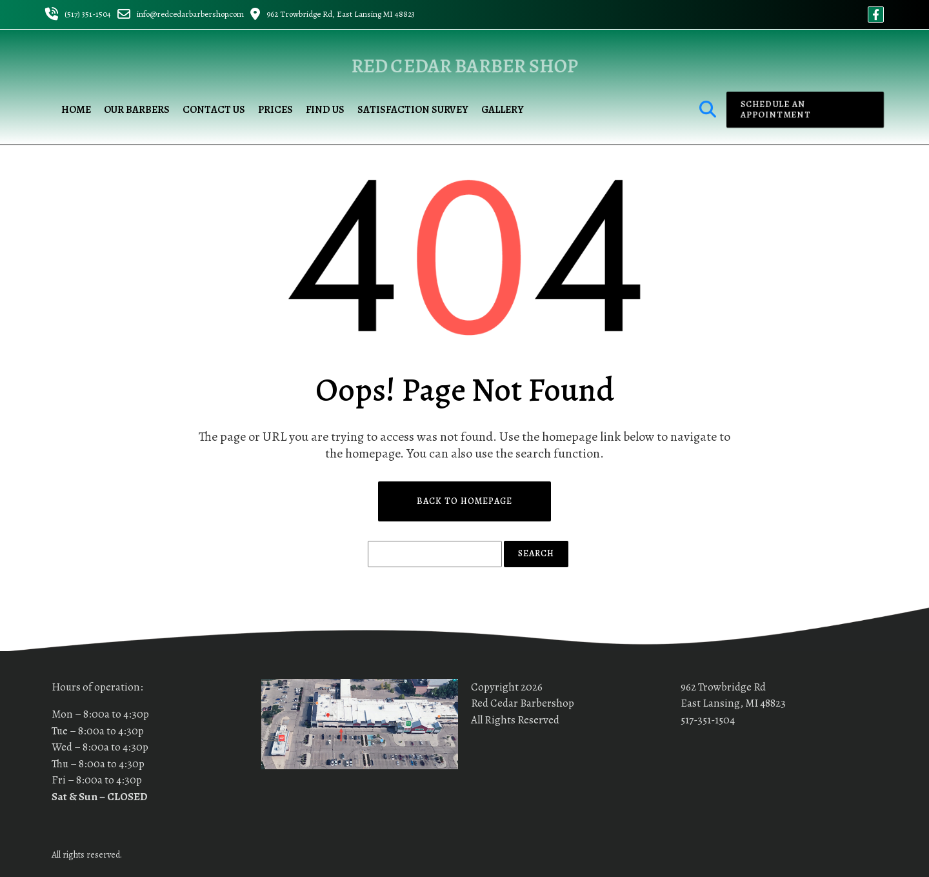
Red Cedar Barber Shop (465, 65)
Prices (275, 110)
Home (76, 110)
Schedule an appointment (773, 110)
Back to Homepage (464, 501)
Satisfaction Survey (412, 110)
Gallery (502, 110)
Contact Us (214, 110)
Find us (325, 110)
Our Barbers (137, 110)
